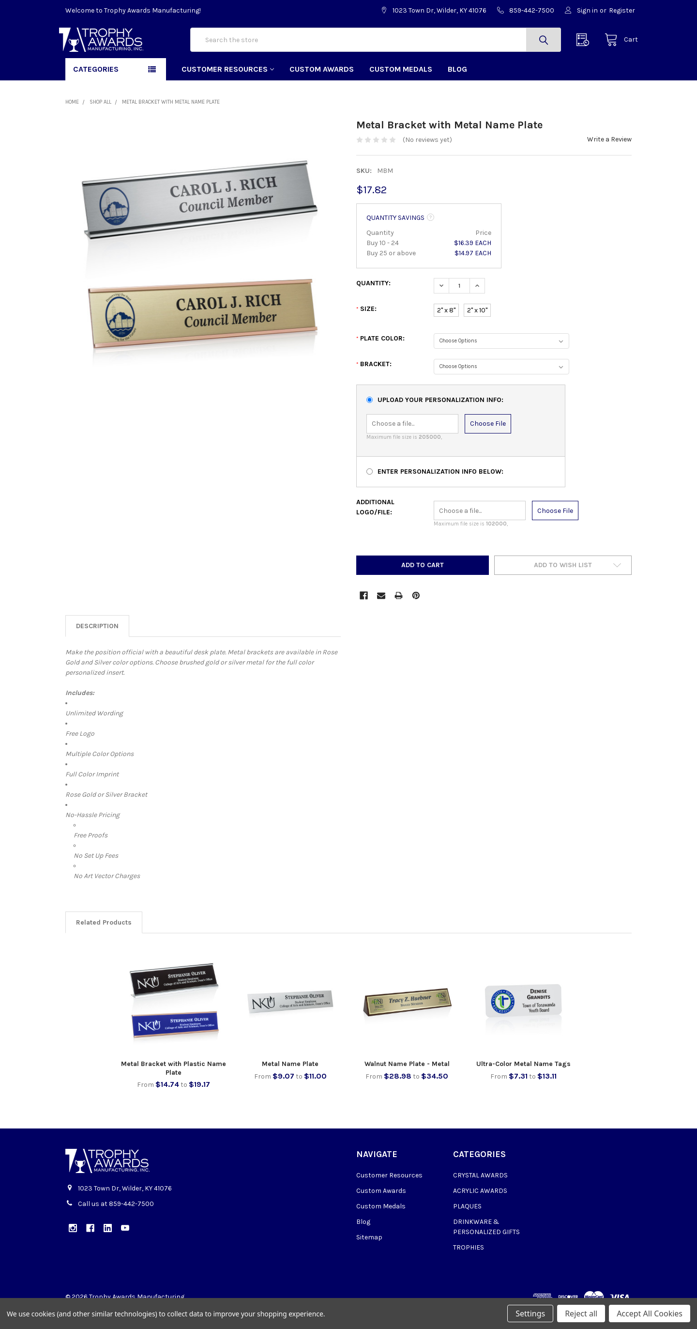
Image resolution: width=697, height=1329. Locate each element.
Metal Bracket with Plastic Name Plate (173, 1086)
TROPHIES (468, 1266)
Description (97, 644)
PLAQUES (467, 1225)
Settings (530, 1313)
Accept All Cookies (649, 1313)
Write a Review (609, 158)
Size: (366, 327)
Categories (96, 87)
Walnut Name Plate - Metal (407, 1082)
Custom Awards (321, 87)
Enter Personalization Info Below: (440, 490)
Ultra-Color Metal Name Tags (523, 1082)
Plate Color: (380, 357)
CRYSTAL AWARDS (480, 1194)
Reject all (581, 1313)
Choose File (488, 442)
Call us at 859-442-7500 (116, 1222)
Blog (457, 87)
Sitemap (369, 1256)
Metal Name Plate (290, 1082)
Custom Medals (400, 87)
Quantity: (373, 301)
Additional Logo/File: (375, 525)
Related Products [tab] (104, 940)
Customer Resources (228, 87)
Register (622, 10)
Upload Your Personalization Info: (440, 418)
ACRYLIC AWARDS (480, 1209)
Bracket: (374, 382)
